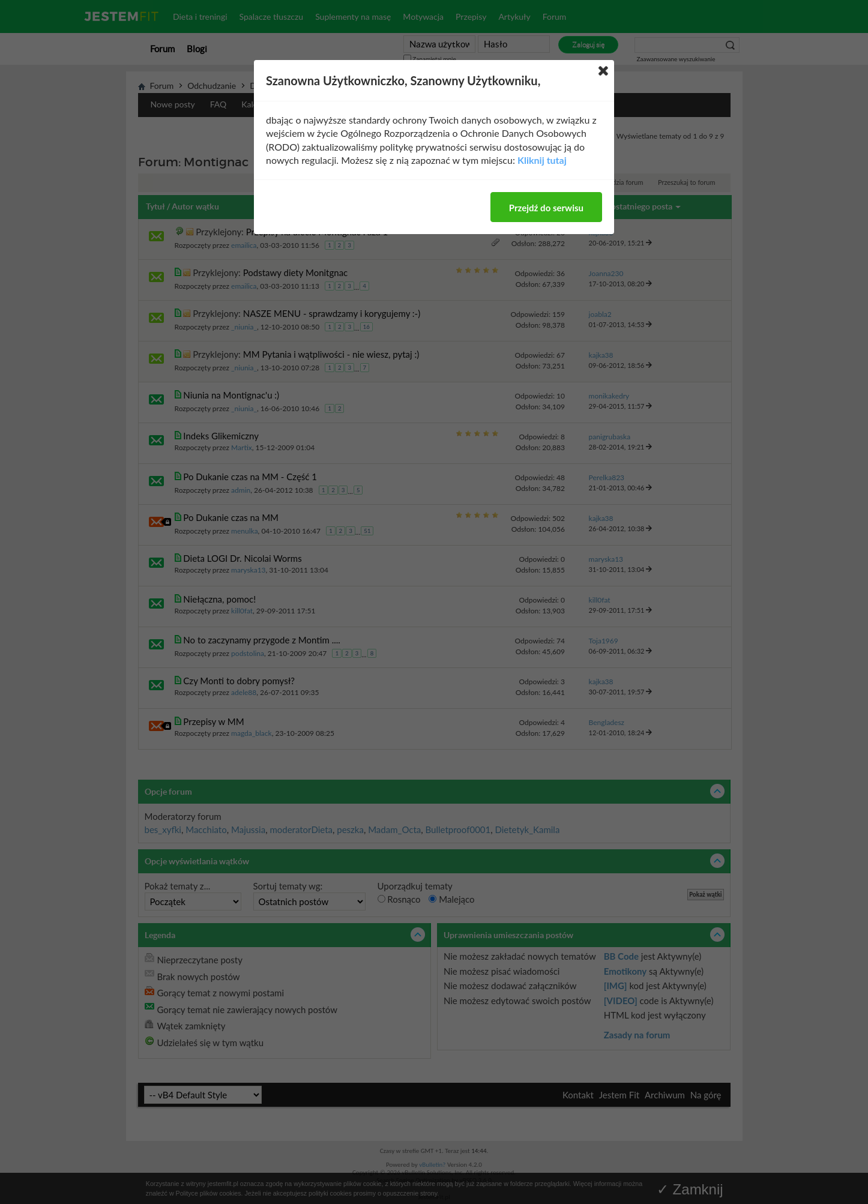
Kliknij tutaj (542, 160)
